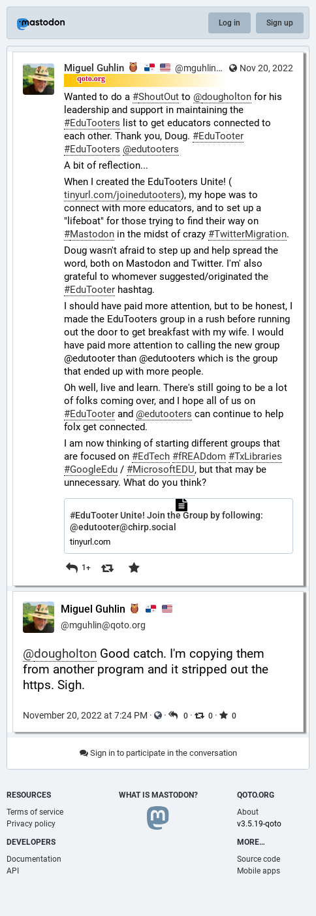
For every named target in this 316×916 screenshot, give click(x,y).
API (13, 870)
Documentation (34, 859)
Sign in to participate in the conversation (158, 753)
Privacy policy (31, 823)
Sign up (279, 22)
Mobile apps (258, 870)
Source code (258, 859)
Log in (229, 22)
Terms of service (35, 812)
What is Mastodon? (158, 795)
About (248, 812)
